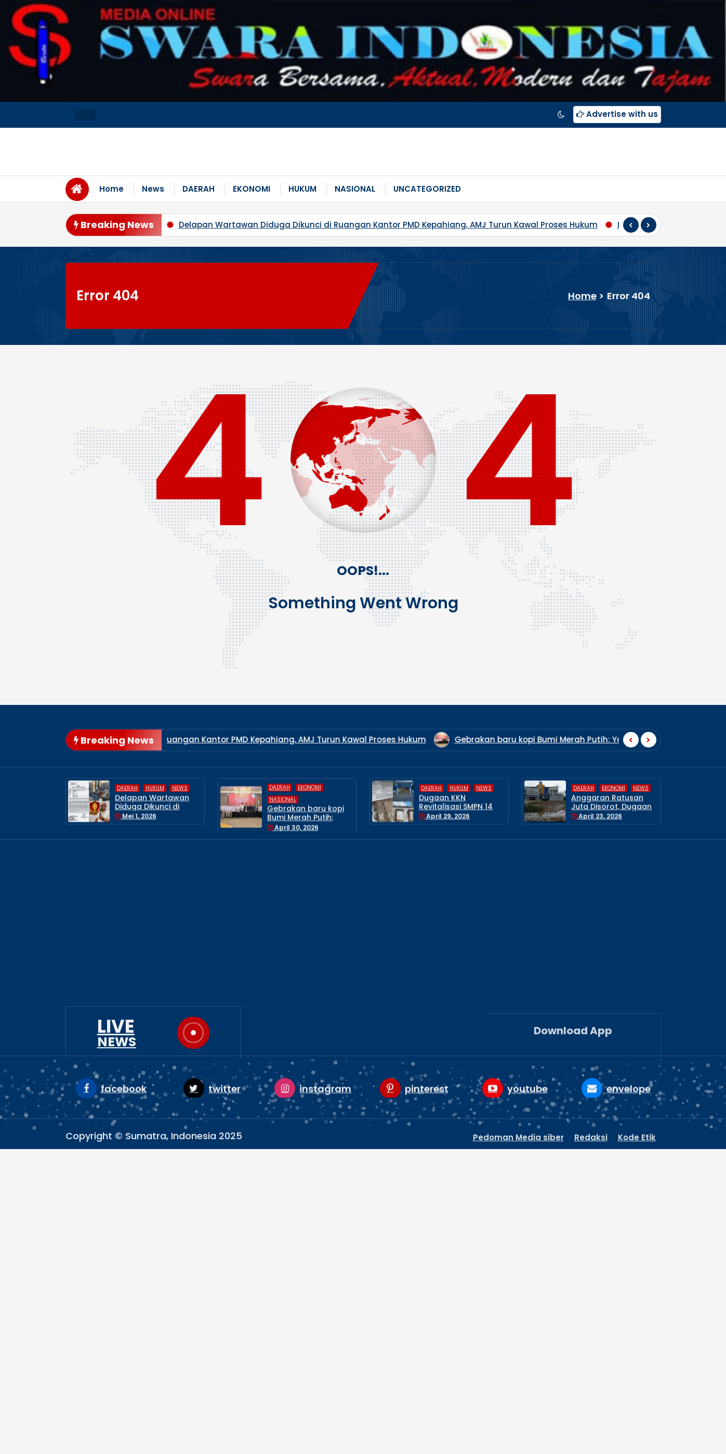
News (153, 188)
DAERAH (198, 188)
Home (111, 188)
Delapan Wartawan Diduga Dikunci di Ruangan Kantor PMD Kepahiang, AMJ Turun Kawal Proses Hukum (388, 224)
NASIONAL (355, 188)
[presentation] (631, 225)
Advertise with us (617, 114)
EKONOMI (251, 188)
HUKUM (302, 188)
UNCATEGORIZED (427, 188)
